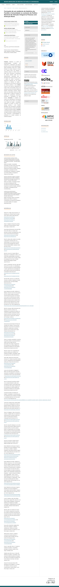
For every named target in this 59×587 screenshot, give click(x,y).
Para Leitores (43, 128)
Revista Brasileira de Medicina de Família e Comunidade (21, 1)
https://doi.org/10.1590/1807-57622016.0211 (12, 318)
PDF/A (27, 21)
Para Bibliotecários (44, 131)
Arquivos (8, 4)
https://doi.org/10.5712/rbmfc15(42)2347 (11, 273)
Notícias (36, 4)
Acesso (55, 1)
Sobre (13, 4)
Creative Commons (27, 92)
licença (36, 91)
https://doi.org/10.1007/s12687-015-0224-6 (12, 435)
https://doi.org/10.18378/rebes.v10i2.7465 (12, 409)
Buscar (54, 4)
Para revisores (28, 4)
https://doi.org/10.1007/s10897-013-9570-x (13, 376)
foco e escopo (45, 25)
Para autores (20, 4)
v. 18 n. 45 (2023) (15, 8)
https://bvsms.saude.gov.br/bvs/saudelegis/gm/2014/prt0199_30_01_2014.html (18, 305)
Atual (3, 4)
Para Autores (43, 130)
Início (5, 8)
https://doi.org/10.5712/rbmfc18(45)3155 (11, 46)
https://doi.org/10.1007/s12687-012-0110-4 (12, 419)
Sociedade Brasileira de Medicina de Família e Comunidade (48, 14)
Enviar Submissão (46, 34)
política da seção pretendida (47, 26)
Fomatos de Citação (29, 52)
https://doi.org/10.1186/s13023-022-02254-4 (12, 247)
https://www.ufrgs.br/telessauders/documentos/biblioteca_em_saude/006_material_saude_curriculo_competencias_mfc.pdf (27, 399)
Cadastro (51, 1)
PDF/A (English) (29, 23)
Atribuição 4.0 (33, 92)
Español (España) (45, 44)
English (43, 45)
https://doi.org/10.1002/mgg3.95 (10, 235)
